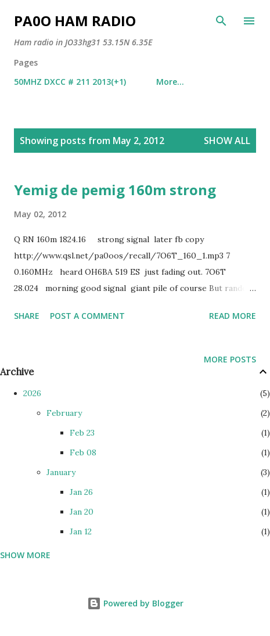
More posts (230, 359)
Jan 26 (81, 492)
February (64, 413)
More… (170, 81)
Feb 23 (82, 432)
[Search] (221, 21)
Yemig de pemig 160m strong (115, 189)
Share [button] (26, 315)
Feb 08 (83, 452)
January (60, 472)
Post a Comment (87, 315)
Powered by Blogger (135, 603)
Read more (232, 315)
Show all (227, 140)
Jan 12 (81, 531)
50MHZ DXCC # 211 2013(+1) (70, 81)
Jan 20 (81, 511)
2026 (32, 393)
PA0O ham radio (75, 20)
